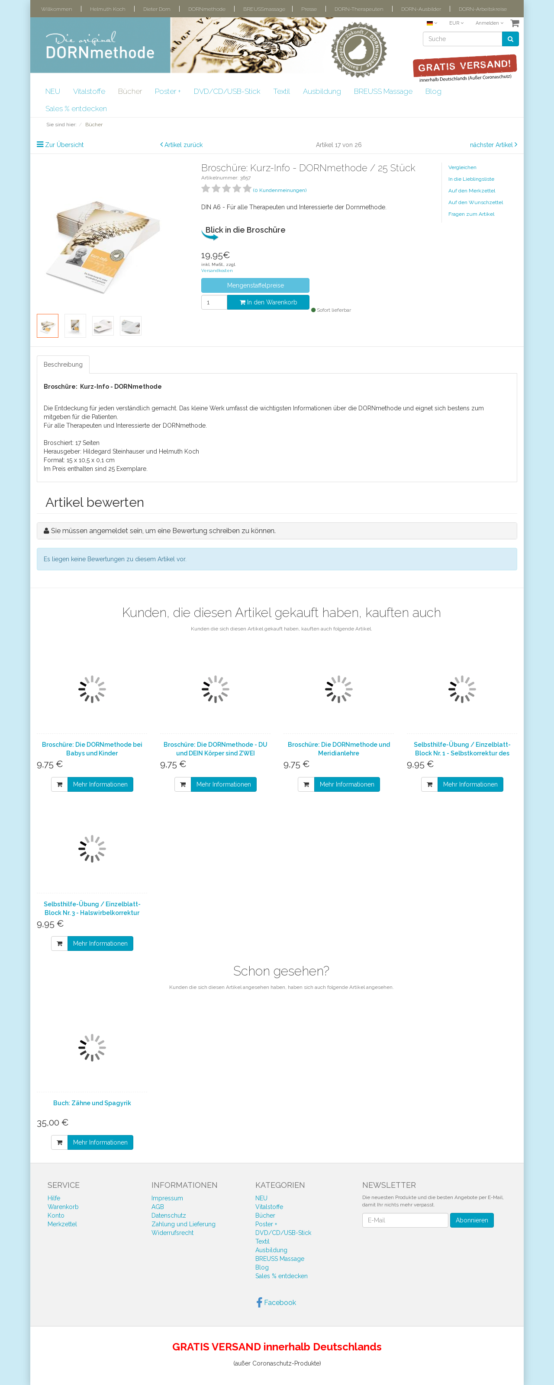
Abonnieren (472, 1220)
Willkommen (56, 9)
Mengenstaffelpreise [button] (255, 285)
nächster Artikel (492, 144)
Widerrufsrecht (172, 1232)
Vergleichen (462, 167)
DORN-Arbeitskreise (483, 9)
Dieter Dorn (157, 9)
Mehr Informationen (100, 784)
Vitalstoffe (89, 91)
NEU (52, 91)
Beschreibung (63, 364)
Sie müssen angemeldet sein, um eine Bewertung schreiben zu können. (163, 531)
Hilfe (54, 1198)
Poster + (168, 91)
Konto (56, 1215)
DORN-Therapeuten (359, 9)
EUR (456, 23)
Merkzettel (62, 1224)
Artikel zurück (183, 144)
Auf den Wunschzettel (475, 202)
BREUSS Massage (383, 91)
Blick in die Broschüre (246, 229)
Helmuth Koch (108, 9)
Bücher (130, 91)
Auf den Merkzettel (471, 191)
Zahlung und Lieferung (183, 1224)
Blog (433, 91)
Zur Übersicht (64, 144)
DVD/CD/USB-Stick (227, 91)
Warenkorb (63, 1206)
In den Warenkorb (268, 302)
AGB (157, 1206)
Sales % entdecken (76, 108)
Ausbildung (322, 91)
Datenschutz (168, 1215)
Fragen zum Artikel (471, 214)
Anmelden (489, 23)
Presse (309, 9)
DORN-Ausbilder (421, 9)
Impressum (167, 1198)
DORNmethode (206, 9)
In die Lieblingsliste (471, 179)
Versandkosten (217, 270)
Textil (281, 91)
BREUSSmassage (264, 9)
